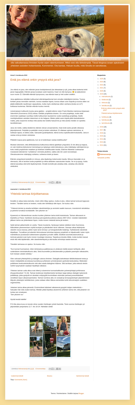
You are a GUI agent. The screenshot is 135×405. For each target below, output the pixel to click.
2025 (102, 79)
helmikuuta (106, 120)
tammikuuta (106, 123)
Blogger (81, 393)
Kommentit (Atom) (21, 380)
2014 (102, 139)
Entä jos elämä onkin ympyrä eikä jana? (35, 79)
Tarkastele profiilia (103, 158)
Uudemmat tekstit (17, 376)
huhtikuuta (105, 117)
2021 (102, 88)
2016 (102, 133)
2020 (102, 91)
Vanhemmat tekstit (82, 376)
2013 (102, 142)
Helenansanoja (105, 154)
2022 (102, 85)
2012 (102, 145)
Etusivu (49, 376)
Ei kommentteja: (41, 182)
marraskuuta (106, 96)
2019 (102, 94)
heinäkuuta (106, 106)
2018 (102, 127)
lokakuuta (105, 100)
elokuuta (105, 103)
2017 (102, 130)
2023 (102, 82)
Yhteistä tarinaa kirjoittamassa (29, 193)
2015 (102, 136)
